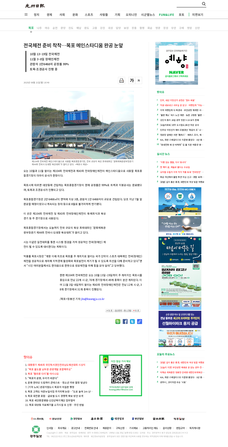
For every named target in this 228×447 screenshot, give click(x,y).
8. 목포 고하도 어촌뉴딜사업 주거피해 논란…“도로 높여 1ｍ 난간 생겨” (59, 391)
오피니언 (131, 14)
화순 (150, 28)
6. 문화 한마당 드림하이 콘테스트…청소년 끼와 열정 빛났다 (56, 382)
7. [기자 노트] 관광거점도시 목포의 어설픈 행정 (49, 387)
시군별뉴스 (148, 14)
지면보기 (197, 14)
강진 (102, 28)
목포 (31, 28)
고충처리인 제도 (150, 428)
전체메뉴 (26, 14)
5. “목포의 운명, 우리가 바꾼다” (41, 378)
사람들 (104, 14)
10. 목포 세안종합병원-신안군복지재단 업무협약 (50, 400)
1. (55, 364)
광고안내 (75, 428)
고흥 (94, 28)
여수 (47, 28)
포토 (181, 14)
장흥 (134, 28)
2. (48, 369)
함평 (142, 28)
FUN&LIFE (166, 14)
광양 (63, 28)
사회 (62, 14)
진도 (70, 28)
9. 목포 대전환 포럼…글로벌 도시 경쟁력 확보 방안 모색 (54, 396)
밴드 (200, 5)
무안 (173, 28)
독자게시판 (194, 428)
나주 (39, 28)
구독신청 (120, 428)
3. (42, 373)
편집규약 (180, 428)
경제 (49, 14)
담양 (118, 28)
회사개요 (62, 428)
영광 (157, 28)
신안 (197, 28)
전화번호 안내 (91, 428)
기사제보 (133, 428)
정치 (36, 14)
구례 (181, 28)
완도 (86, 28)
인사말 (50, 428)
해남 (78, 28)
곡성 (110, 28)
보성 (126, 28)
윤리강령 (167, 428)
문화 (75, 14)
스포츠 (89, 14)
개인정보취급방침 (98, 436)
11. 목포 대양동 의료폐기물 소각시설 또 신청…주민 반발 (54, 404)
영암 (189, 28)
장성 (165, 28)
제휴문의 (107, 428)
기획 (117, 14)
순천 (55, 28)
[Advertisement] (125, 229)
